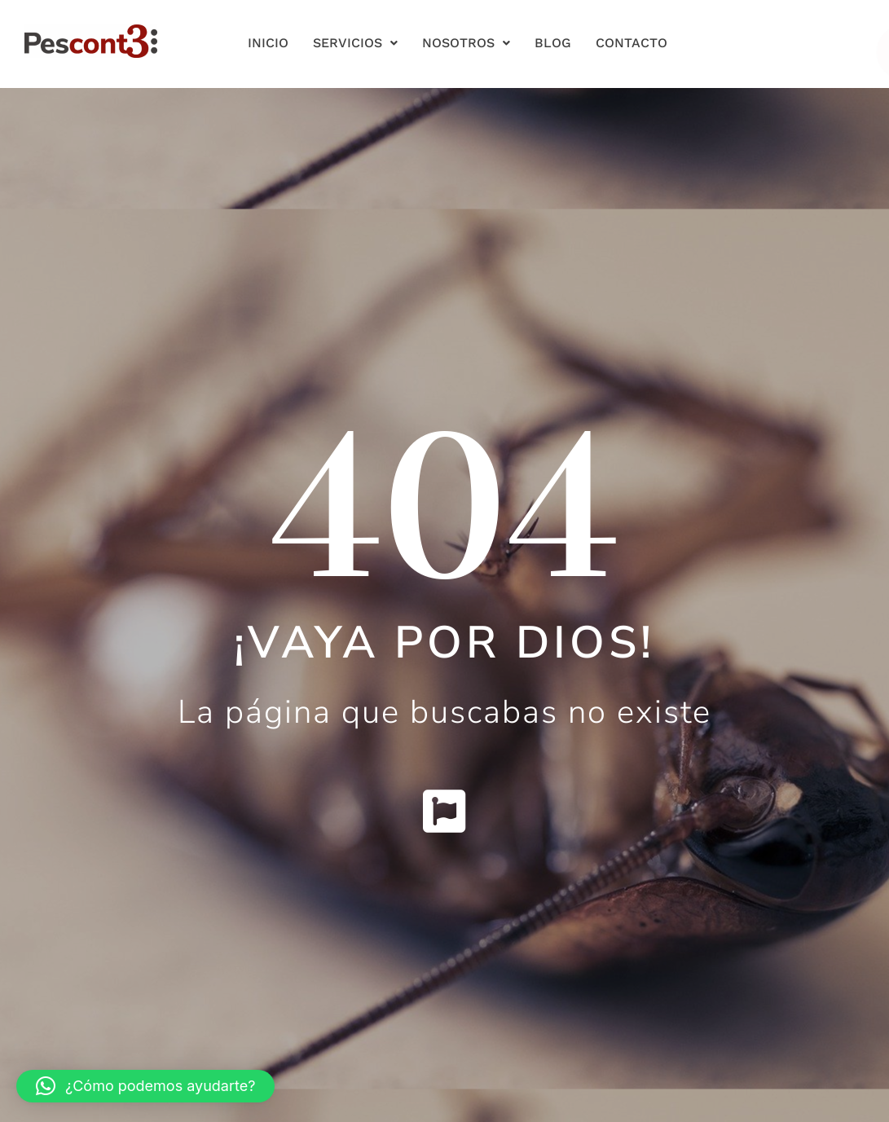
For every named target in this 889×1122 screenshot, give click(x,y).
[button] (145, 1086)
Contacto (631, 43)
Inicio (268, 43)
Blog (553, 43)
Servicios (355, 43)
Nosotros (466, 43)
